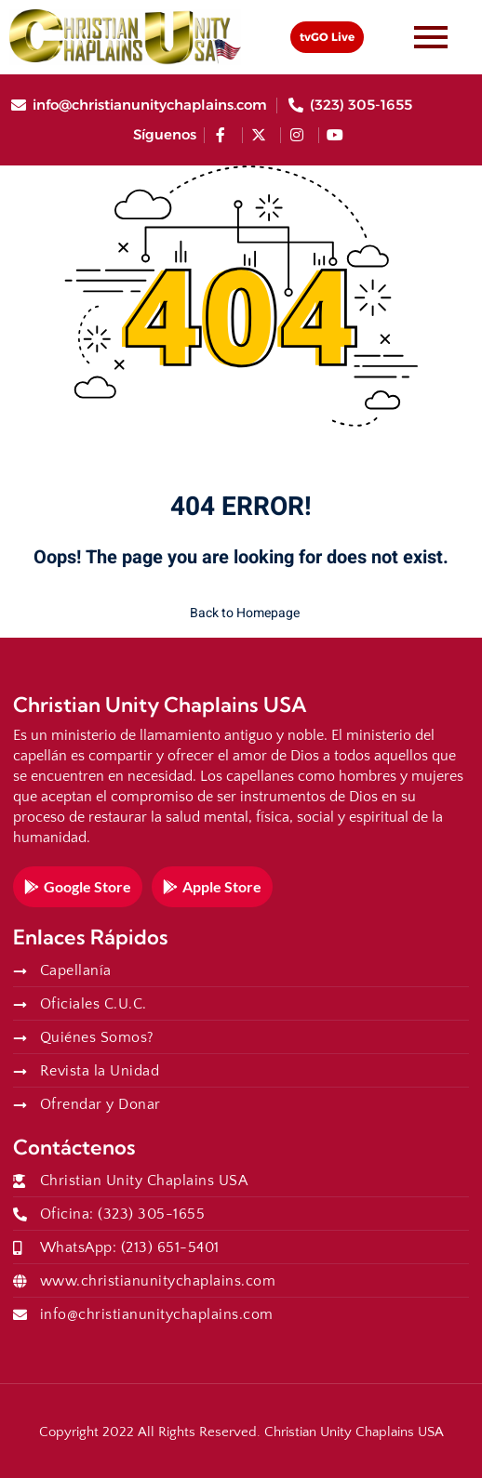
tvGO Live (327, 37)
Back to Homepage (241, 613)
